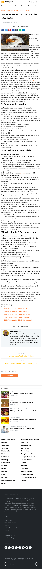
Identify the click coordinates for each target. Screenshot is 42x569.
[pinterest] (16, 547)
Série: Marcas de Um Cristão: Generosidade (18, 320)
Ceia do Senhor (14, 409)
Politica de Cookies (10, 535)
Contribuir (7, 525)
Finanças (37, 6)
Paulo (33, 80)
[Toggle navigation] (39, 2)
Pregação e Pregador (20, 6)
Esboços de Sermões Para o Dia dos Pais (22, 428)
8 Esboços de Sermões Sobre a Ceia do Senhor (23, 411)
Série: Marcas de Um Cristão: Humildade (17, 314)
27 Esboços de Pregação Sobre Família (21, 393)
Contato (7, 533)
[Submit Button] (35, 564)
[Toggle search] (36, 2)
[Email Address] (19, 564)
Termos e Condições (10, 523)
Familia (11, 391)
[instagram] (29, 2)
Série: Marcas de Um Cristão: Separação (17, 317)
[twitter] (26, 547)
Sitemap (7, 530)
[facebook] (27, 2)
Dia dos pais (13, 426)
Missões (30, 6)
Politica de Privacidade (11, 528)
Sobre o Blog (8, 520)
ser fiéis (22, 173)
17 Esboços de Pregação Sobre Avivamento (23, 419)
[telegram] (6, 547)
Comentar (10, 375)
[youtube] (19, 547)
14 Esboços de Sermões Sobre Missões (21, 402)
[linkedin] (12, 547)
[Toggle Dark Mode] (33, 2)
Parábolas (3, 6)
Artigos (10, 6)
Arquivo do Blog (9, 538)
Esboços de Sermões (23, 409)
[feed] (9, 547)
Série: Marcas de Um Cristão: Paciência (16, 312)
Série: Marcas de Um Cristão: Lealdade (16, 309)
